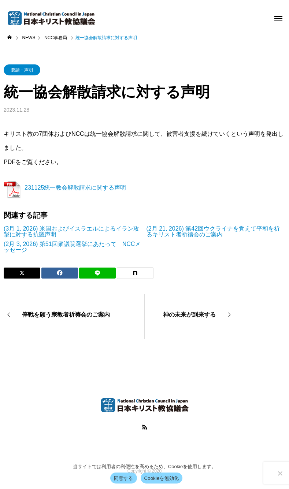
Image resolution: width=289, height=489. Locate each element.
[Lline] (97, 273)
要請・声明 (22, 69)
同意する (123, 478)
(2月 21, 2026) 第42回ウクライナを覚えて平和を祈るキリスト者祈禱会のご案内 (213, 232)
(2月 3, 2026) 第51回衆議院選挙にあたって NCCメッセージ (72, 247)
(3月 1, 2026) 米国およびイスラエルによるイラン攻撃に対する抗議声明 (71, 232)
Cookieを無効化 (161, 478)
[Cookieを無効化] (280, 473)
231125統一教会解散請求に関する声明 (75, 187)
